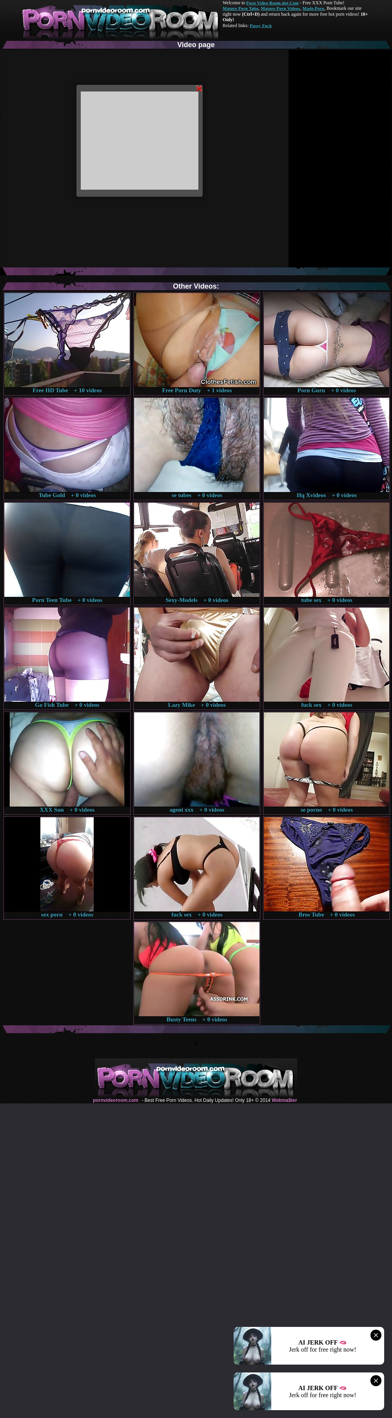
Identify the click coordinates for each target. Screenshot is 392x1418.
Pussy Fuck (261, 25)
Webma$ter (284, 1100)
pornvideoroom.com (115, 1100)
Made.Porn (313, 8)
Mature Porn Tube (241, 8)
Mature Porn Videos (280, 8)
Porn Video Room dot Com (272, 2)
